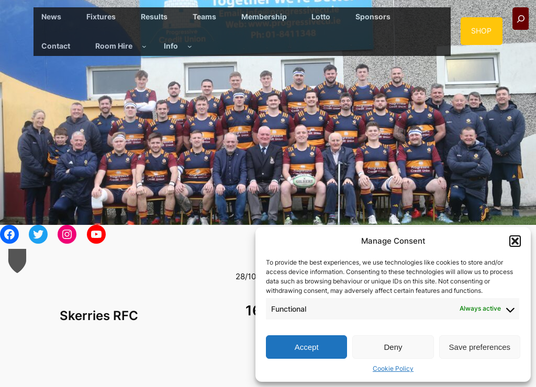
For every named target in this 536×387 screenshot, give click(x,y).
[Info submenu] (189, 46)
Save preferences (480, 347)
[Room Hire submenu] (144, 46)
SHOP (481, 30)
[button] (515, 241)
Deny (393, 347)
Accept (307, 347)
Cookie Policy (393, 368)
